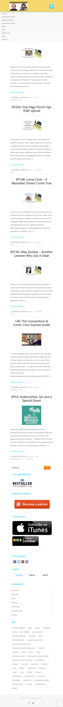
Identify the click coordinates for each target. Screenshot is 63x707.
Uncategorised (16, 611)
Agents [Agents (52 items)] (30, 628)
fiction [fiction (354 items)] (38, 652)
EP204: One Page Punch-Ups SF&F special (31, 109)
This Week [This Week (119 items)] (29, 684)
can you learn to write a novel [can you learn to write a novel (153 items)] (21, 644)
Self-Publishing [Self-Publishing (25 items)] (17, 676)
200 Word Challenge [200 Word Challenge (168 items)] (19, 628)
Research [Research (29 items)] (30, 672)
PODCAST (4, 13)
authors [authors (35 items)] (15, 632)
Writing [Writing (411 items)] (15, 688)
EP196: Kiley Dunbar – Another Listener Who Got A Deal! (31, 254)
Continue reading (16, 92)
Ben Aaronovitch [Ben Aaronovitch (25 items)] (37, 632)
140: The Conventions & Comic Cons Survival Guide (31, 323)
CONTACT (4, 39)
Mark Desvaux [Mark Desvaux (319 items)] (40, 660)
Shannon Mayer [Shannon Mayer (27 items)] (29, 676)
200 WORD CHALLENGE (8, 23)
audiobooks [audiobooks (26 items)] (46, 628)
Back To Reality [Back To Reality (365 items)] (24, 632)
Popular (32, 575)
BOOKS (4, 26)
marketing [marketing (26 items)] (16, 664)
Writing (14, 615)
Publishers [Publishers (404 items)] (42, 668)
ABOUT (4, 36)
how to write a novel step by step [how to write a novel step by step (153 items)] (22, 660)
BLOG (3, 29)
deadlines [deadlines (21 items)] (15, 652)
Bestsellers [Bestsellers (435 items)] (32, 636)
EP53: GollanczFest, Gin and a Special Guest (31, 399)
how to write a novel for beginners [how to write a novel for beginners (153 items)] (38, 656)
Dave (31, 97)
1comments (29, 459)
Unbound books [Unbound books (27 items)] (40, 684)
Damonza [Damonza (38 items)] (41, 648)
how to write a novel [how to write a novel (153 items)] (19, 656)
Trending (18, 575)
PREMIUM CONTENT (7, 20)
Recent (45, 575)
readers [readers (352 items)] (15, 672)
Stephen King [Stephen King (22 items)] (27, 680)
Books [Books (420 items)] (40, 636)
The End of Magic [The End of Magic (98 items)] (18, 684)
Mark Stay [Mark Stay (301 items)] (25, 664)
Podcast (23, 97)
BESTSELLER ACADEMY (8, 17)
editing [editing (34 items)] (24, 652)
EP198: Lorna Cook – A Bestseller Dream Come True (32, 181)
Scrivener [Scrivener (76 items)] (38, 672)
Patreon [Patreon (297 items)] (22, 668)
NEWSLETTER (6, 33)
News (13, 598)
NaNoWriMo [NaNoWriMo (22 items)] (34, 664)
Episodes (15, 97)
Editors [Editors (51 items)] (31, 652)
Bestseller (15, 590)
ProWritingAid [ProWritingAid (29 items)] (31, 668)
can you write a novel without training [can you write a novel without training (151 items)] (24, 648)
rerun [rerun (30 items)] (22, 672)
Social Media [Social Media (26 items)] (16, 680)
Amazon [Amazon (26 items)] (37, 628)
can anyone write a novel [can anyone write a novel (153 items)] (34, 640)
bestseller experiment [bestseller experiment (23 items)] (19, 636)
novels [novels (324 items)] (14, 668)
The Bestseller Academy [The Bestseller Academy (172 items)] (42, 680)
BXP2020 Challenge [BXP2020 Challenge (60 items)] (18, 640)
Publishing (15, 607)
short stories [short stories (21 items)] (41, 676)
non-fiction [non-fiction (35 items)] (44, 664)
